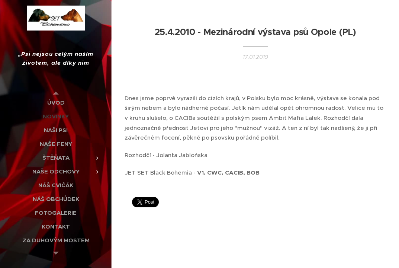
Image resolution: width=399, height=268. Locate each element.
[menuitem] (55, 102)
